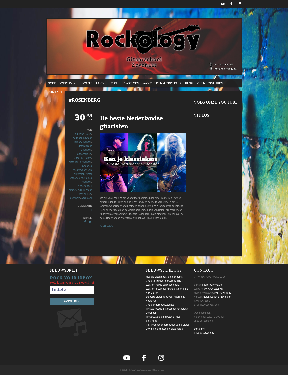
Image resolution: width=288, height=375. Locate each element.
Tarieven (131, 83)
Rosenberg (74, 198)
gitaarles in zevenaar (80, 162)
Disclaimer (199, 329)
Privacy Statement (204, 333)
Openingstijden (210, 83)
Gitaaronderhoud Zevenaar (160, 305)
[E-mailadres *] (72, 290)
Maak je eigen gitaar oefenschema (164, 277)
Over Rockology (61, 83)
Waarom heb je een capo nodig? (163, 285)
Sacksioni (86, 198)
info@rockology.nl (212, 285)
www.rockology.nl (213, 289)
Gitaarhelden (84, 154)
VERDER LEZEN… (107, 226)
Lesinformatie (108, 83)
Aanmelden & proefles (162, 83)
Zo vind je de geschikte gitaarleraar (165, 329)
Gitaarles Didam (82, 158)
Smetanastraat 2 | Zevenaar (216, 297)
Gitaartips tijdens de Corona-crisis (164, 281)
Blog (189, 83)
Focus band (78, 138)
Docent (85, 83)
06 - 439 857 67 (223, 293)
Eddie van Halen (82, 134)
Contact (55, 92)
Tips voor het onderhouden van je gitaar (167, 325)
